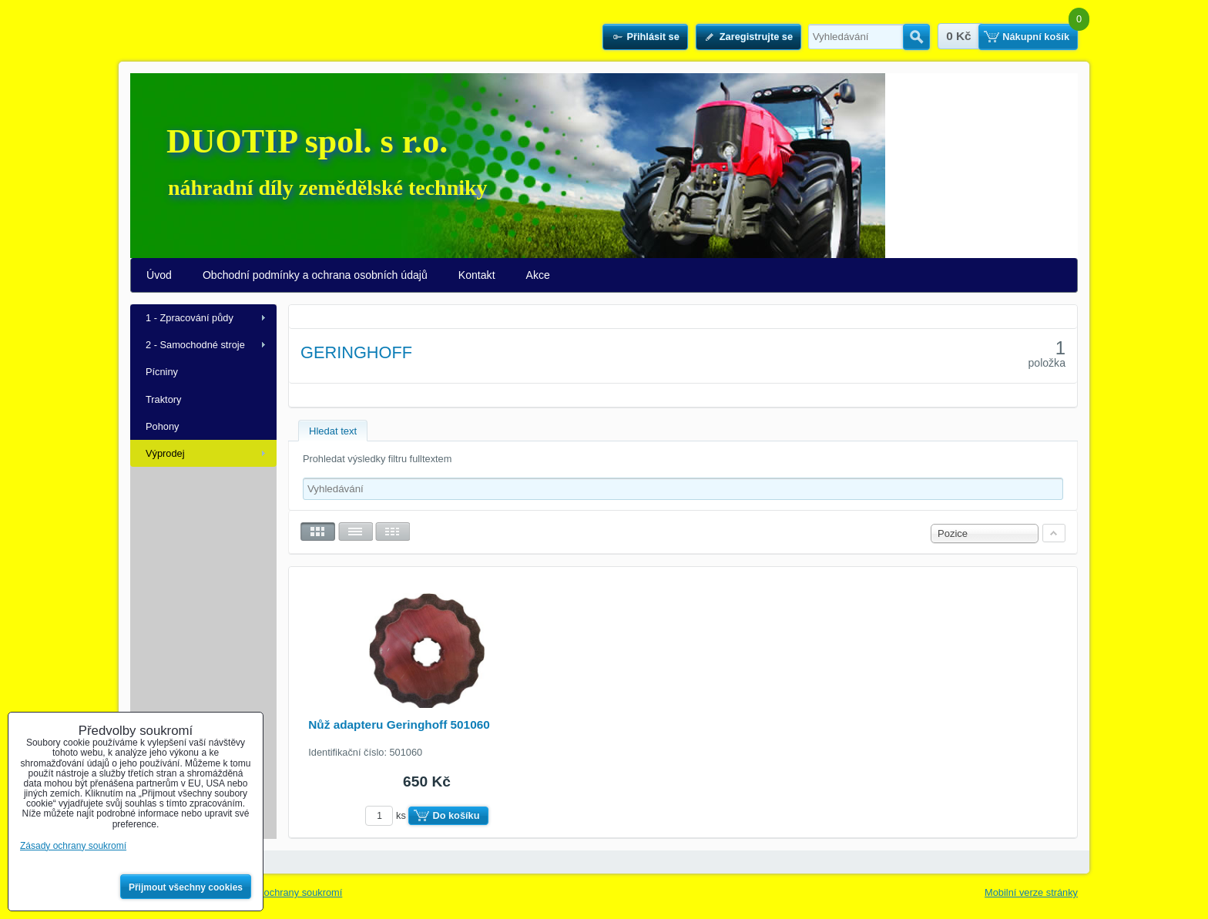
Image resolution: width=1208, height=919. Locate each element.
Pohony (162, 426)
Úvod (159, 275)
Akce (538, 275)
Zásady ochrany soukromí (285, 892)
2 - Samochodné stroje (195, 344)
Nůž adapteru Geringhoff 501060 (399, 724)
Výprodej (165, 453)
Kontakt (476, 275)
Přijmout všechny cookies (186, 887)
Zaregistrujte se (756, 36)
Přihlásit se (652, 36)
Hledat (916, 37)
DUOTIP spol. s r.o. (307, 141)
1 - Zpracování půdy (189, 318)
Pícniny (162, 371)
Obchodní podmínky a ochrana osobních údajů (315, 275)
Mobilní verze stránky (1031, 892)
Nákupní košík (1035, 36)
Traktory (163, 399)
